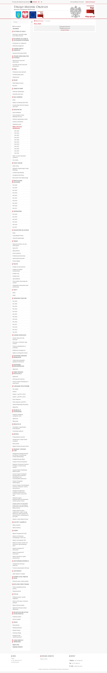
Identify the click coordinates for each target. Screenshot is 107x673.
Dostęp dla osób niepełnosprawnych (17, 636)
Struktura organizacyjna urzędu (20, 119)
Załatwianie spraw (17, 124)
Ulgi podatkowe (16, 278)
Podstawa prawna (17, 616)
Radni (14, 233)
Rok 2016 (16, 148)
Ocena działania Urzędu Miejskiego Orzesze (18, 115)
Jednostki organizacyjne (18, 91)
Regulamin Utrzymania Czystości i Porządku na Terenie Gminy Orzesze (21, 466)
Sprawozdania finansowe (19, 258)
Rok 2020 (16, 139)
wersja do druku (65, 30)
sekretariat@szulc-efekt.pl (55, 669)
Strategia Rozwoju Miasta (19, 459)
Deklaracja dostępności (18, 45)
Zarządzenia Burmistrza (18, 175)
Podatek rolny (16, 273)
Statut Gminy (16, 166)
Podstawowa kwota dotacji (19, 256)
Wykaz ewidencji (17, 527)
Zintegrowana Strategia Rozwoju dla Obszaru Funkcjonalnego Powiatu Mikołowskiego (20, 455)
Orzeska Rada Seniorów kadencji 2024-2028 (20, 106)
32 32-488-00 (78, 660)
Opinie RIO (15, 248)
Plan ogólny (15, 389)
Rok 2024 (16, 131)
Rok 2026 (15, 185)
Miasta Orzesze (38, 21)
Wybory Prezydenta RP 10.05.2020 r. (18, 553)
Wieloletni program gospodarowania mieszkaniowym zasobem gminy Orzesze (20, 499)
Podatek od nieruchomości (19, 267)
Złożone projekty (16, 619)
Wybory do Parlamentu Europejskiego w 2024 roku (19, 536)
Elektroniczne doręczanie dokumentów (19, 61)
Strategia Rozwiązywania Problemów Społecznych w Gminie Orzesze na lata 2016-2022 (20, 493)
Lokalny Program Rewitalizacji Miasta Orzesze (20, 470)
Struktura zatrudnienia (18, 121)
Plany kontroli (16, 443)
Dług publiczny (16, 250)
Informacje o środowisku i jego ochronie (20, 343)
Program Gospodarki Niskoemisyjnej (18, 481)
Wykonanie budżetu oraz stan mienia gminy (20, 244)
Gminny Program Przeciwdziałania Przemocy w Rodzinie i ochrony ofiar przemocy (21, 487)
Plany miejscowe (17, 399)
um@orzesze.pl (78, 666)
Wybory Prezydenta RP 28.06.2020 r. (18, 549)
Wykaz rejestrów (16, 525)
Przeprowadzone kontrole (19, 437)
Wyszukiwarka (16, 625)
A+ (39, 2)
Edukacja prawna (17, 591)
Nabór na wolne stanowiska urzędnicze (19, 156)
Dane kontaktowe (17, 112)
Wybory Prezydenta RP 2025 (19, 533)
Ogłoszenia (15, 369)
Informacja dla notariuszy (19, 379)
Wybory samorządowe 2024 (19, 540)
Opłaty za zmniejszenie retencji (20, 353)
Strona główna (17, 26)
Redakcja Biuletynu (17, 627)
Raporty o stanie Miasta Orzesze (20, 519)
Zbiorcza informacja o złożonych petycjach (20, 602)
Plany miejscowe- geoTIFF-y (19, 402)
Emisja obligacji (16, 261)
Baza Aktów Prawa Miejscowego (20, 177)
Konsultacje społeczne (18, 431)
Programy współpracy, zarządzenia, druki (18, 415)
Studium (15, 391)
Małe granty (15, 421)
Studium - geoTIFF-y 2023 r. (19, 394)
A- (41, 2)
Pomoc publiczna (17, 253)
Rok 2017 (16, 146)
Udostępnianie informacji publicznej (18, 564)
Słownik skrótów (16, 630)
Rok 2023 (16, 133)
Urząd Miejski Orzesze (18, 235)
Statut (14, 100)
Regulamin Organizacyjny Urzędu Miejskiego (21, 169)
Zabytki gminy (16, 77)
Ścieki (14, 295)
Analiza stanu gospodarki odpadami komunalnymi (19, 361)
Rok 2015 (16, 151)
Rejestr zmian (16, 644)
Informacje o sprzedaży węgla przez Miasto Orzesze (20, 35)
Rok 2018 (16, 144)
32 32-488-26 (76, 663)
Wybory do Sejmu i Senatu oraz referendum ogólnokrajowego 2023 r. (20, 544)
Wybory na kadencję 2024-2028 (20, 102)
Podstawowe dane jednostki (19, 72)
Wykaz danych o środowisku (18, 640)
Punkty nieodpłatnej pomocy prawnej (19, 587)
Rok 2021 (16, 137)
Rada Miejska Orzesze (18, 83)
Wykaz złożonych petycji (18, 605)
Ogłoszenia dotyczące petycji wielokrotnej (19, 608)
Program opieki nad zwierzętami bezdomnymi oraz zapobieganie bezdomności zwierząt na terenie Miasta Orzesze (20, 506)
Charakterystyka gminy (18, 74)
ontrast (33, 2)
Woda (14, 292)
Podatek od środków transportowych (17, 270)
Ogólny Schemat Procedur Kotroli (21, 446)
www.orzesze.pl (90, 2)
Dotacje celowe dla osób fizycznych (18, 338)
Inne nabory (15, 160)
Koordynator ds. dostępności (19, 43)
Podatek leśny (16, 276)
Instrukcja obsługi (17, 633)
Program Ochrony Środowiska (20, 461)
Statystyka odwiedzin (18, 647)
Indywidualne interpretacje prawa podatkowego (20, 286)
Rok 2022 (16, 135)
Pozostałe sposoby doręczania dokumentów (20, 65)
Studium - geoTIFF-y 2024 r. (19, 396)
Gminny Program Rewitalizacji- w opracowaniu (20, 382)
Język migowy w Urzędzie (19, 573)
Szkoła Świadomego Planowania (20, 404)
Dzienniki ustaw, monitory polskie (20, 581)
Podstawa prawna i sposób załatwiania (19, 598)
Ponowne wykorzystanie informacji (21, 568)
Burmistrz (15, 85)
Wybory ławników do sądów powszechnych (19, 557)
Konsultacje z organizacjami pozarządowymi (19, 427)
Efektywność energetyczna (19, 350)
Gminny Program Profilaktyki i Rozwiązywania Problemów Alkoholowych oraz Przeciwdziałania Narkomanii (20, 476)
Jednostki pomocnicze (18, 94)
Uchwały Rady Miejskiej (18, 172)
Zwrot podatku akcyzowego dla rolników (20, 282)
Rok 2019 (16, 142)
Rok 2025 (15, 187)
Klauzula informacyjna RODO (20, 53)
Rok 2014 (16, 153)
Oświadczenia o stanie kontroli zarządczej (20, 440)
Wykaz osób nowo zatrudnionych (17, 127)
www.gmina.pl (65, 669)
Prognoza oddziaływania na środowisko (19, 347)
